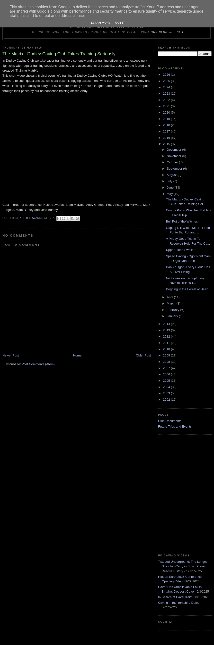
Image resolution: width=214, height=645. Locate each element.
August (172, 175)
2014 (167, 324)
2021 (167, 106)
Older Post (143, 355)
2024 (167, 87)
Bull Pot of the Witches (182, 221)
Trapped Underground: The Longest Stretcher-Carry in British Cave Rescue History (183, 566)
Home (77, 355)
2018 (167, 125)
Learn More (100, 23)
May (170, 194)
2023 (167, 93)
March (172, 303)
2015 (167, 144)
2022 (167, 100)
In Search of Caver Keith (175, 597)
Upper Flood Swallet (180, 250)
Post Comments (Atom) (38, 364)
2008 (167, 362)
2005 (167, 380)
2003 (167, 393)
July (170, 181)
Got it (120, 23)
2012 (167, 336)
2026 (167, 74)
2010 (167, 349)
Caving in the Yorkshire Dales (178, 602)
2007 (167, 368)
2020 (167, 112)
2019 (167, 119)
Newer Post (10, 355)
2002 (167, 399)
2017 (167, 131)
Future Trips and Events (175, 426)
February (173, 310)
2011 (167, 343)
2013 (167, 330)
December (174, 149)
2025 (167, 81)
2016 (167, 138)
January (173, 316)
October (173, 162)
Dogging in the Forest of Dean (187, 289)
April (170, 297)
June (171, 187)
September (175, 168)
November (174, 156)
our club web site (167, 32)
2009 (167, 355)
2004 (167, 387)
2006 (167, 374)
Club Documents (169, 421)
